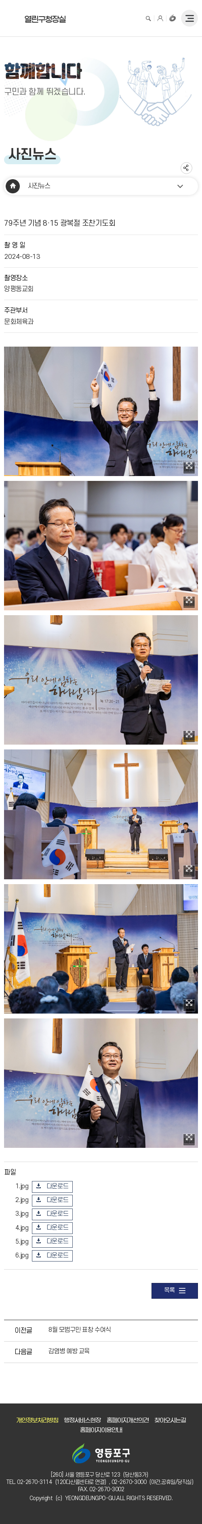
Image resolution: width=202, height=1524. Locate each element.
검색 (148, 17)
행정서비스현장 (82, 1420)
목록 (174, 1290)
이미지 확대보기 (188, 467)
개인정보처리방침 (37, 1420)
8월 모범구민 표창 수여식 (79, 1330)
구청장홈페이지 (172, 17)
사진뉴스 (39, 186)
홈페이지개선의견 (128, 1420)
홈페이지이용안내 (101, 1430)
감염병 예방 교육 (69, 1351)
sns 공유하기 (186, 168)
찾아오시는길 (170, 1420)
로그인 (160, 17)
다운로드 (57, 1186)
